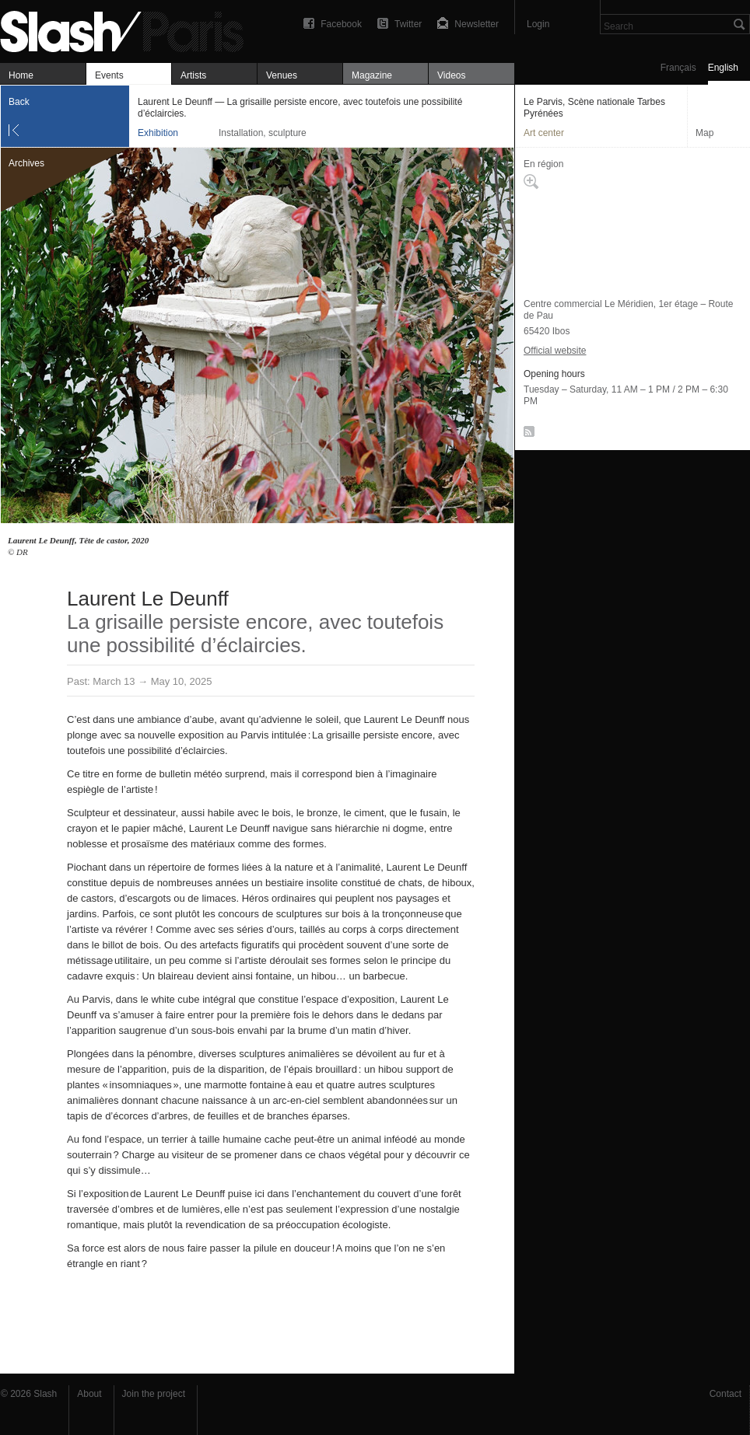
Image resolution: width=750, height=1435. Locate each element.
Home (21, 75)
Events (109, 75)
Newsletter (476, 24)
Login (538, 24)
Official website (555, 350)
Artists (193, 75)
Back (19, 101)
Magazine (372, 75)
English (723, 67)
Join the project (153, 1393)
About (89, 1393)
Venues (281, 75)
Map (704, 132)
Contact (725, 1393)
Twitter (408, 24)
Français (678, 67)
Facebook (341, 24)
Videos (451, 75)
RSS (526, 434)
